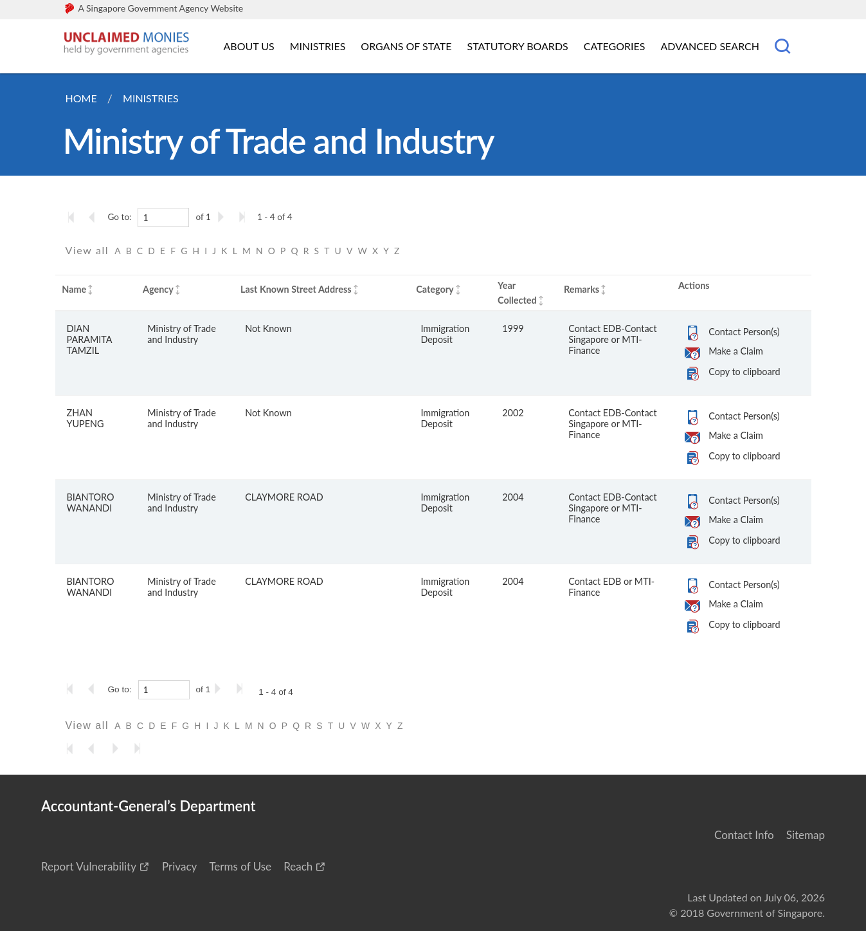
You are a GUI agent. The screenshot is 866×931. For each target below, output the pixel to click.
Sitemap (805, 835)
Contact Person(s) (743, 331)
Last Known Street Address (296, 289)
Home (81, 98)
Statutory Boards (517, 46)
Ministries (318, 46)
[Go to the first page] (74, 216)
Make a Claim (735, 351)
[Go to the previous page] (95, 216)
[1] (163, 217)
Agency (158, 289)
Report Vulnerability (88, 866)
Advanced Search (710, 46)
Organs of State (406, 46)
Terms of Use (240, 866)
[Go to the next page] (223, 216)
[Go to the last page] (245, 216)
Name (74, 289)
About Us (249, 46)
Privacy (179, 866)
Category (434, 289)
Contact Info (744, 835)
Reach (298, 866)
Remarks (581, 289)
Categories (614, 46)
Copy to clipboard (744, 371)
